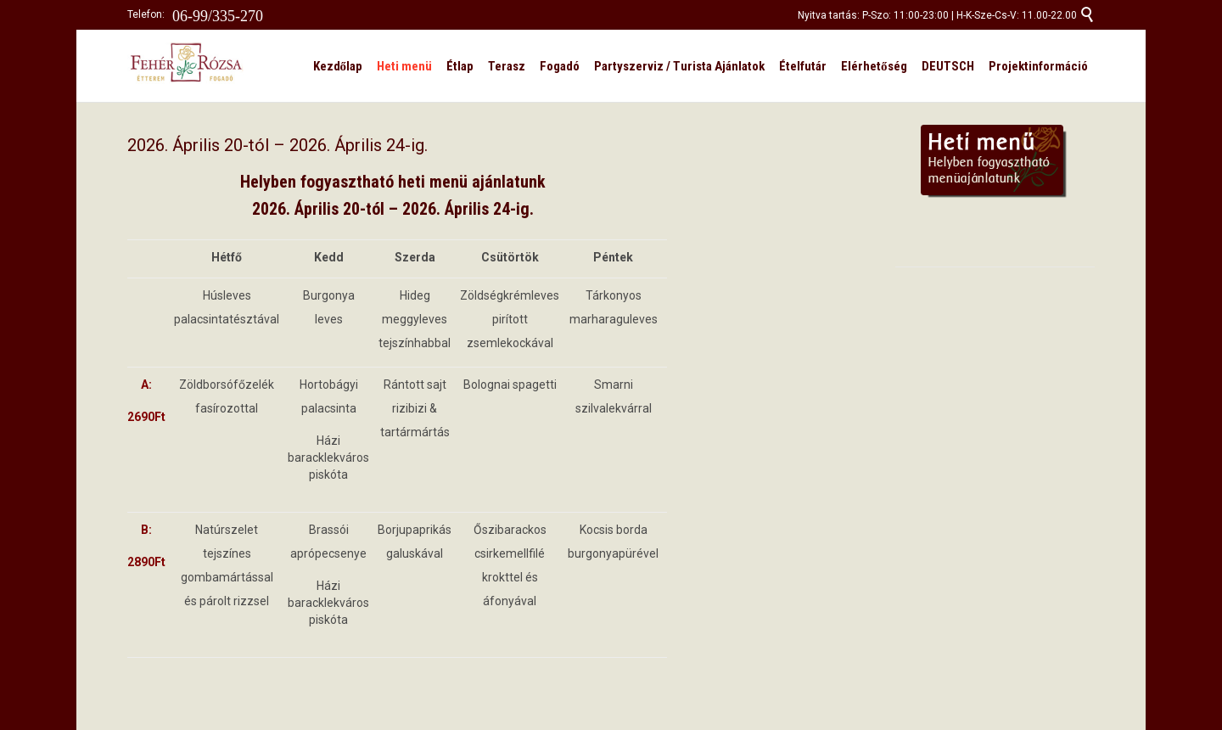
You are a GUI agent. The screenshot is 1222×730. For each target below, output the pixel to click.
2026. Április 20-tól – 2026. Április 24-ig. (277, 145)
